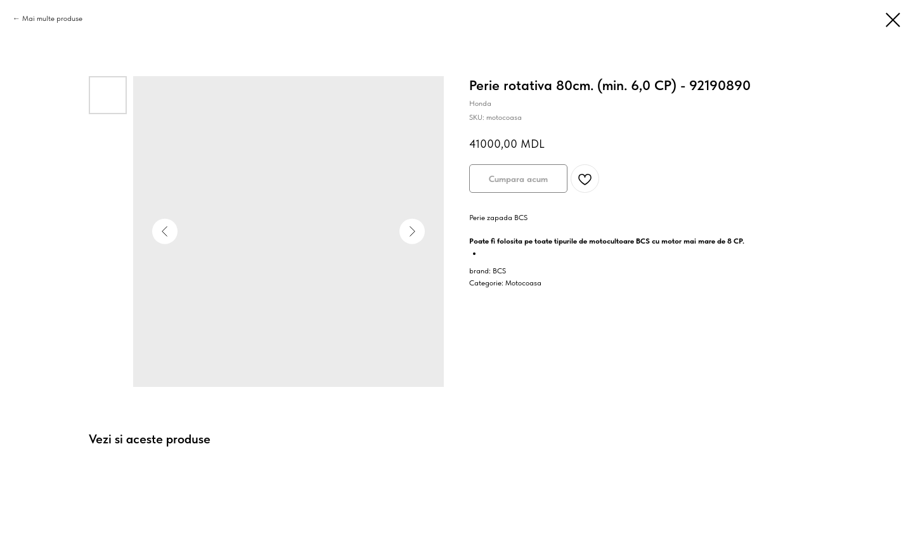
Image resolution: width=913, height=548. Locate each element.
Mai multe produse (52, 18)
